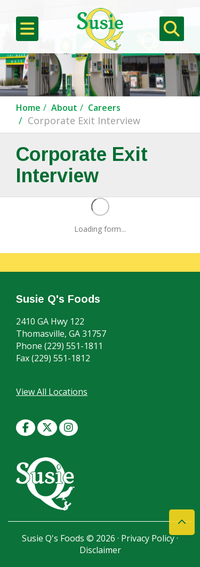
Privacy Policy (147, 538)
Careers (104, 108)
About (64, 108)
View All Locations (51, 392)
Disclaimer (100, 550)
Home (28, 108)
